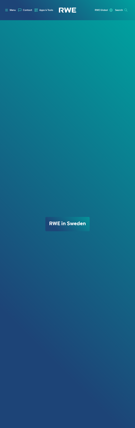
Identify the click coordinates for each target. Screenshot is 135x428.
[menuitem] (25, 10)
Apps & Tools (46, 10)
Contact (27, 10)
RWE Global (101, 10)
